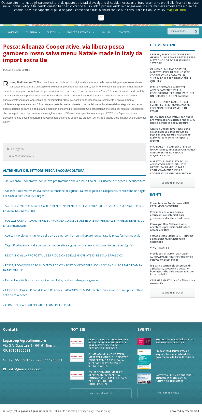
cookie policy (102, 411)
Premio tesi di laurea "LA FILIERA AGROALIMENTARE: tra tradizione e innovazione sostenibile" (171, 253)
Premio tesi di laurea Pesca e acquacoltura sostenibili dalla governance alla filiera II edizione (169, 212)
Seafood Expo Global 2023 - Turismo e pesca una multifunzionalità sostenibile (172, 236)
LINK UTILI (106, 32)
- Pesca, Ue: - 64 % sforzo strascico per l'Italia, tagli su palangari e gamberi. (51, 280)
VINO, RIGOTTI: (159, 244)
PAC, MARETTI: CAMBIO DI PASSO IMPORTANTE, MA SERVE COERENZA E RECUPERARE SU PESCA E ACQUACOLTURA (172, 148)
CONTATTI (124, 32)
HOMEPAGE (13, 32)
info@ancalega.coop (25, 369)
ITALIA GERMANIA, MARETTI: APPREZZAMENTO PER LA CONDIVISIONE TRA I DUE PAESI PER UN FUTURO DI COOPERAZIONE (172, 91)
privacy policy (85, 411)
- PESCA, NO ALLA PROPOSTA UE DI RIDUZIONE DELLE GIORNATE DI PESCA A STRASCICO (62, 255)
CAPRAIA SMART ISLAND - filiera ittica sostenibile (172, 279)
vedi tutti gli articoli (172, 179)
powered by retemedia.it (184, 411)
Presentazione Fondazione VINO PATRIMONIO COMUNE (169, 202)
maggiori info (176, 10)
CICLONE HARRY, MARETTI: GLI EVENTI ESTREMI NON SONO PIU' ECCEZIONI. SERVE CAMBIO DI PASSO (172, 105)
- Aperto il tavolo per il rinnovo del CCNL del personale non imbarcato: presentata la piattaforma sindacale (70, 235)
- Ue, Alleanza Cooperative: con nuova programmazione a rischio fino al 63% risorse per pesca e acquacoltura (73, 181)
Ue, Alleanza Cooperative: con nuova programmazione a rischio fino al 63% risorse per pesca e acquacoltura (172, 117)
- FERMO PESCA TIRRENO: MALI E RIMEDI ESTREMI (36, 305)
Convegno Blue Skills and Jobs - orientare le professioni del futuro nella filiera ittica (170, 224)
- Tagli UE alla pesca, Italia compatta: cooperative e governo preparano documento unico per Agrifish (67, 245)
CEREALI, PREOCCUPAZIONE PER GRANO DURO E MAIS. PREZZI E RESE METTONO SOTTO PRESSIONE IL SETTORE (172, 59)
